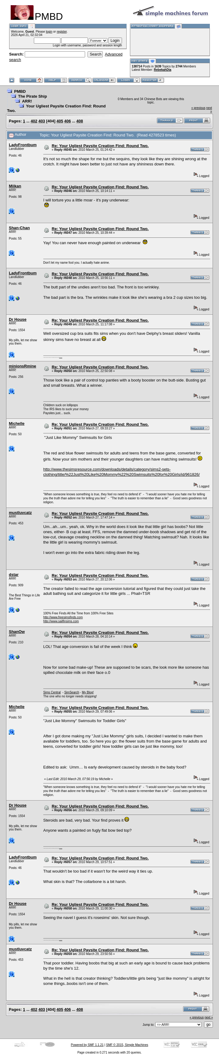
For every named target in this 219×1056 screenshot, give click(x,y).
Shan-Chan (19, 228)
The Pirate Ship (32, 96)
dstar (14, 574)
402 (34, 121)
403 (41, 121)
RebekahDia (162, 69)
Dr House (18, 319)
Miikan (15, 186)
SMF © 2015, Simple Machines (127, 1045)
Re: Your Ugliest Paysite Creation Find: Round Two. (100, 145)
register (62, 31)
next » (209, 1017)
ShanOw (17, 631)
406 (67, 121)
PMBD (20, 91)
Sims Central (52, 692)
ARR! (27, 101)
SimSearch (71, 692)
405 (59, 121)
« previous (198, 108)
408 (79, 121)
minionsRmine (22, 366)
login (49, 31)
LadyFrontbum (23, 145)
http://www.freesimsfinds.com (63, 617)
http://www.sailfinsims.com (61, 621)
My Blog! (88, 692)
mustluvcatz (20, 512)
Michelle (16, 423)
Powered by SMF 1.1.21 (87, 1045)
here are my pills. (60, 357)
